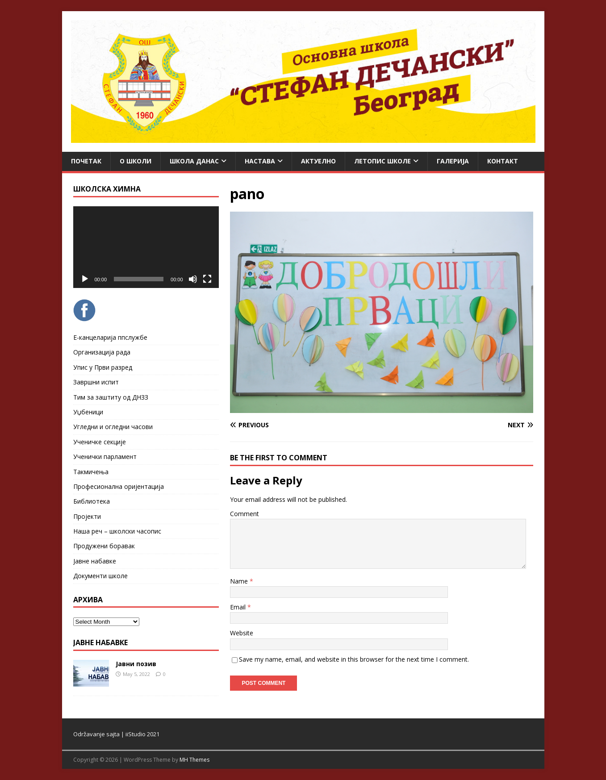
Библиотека (91, 501)
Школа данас (194, 161)
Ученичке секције (99, 442)
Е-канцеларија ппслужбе (110, 337)
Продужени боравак (104, 546)
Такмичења (91, 471)
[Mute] (192, 279)
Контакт (502, 161)
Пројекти (87, 516)
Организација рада (101, 352)
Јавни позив (136, 663)
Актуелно (318, 161)
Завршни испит (96, 382)
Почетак (86, 161)
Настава (260, 161)
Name (240, 581)
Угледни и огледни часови (113, 426)
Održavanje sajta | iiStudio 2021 (116, 734)
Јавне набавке (94, 561)
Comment (244, 513)
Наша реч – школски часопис (117, 531)
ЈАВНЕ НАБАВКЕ (100, 642)
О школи (135, 161)
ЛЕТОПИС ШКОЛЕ (382, 161)
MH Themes (194, 759)
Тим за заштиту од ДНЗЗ (110, 397)
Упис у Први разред (102, 367)
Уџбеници (88, 412)
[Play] (84, 279)
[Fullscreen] (207, 279)
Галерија (453, 161)
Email (238, 607)
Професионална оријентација (118, 486)
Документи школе (100, 575)
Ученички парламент (105, 456)
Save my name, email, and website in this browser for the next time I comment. (354, 659)
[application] (146, 247)
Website (241, 633)
